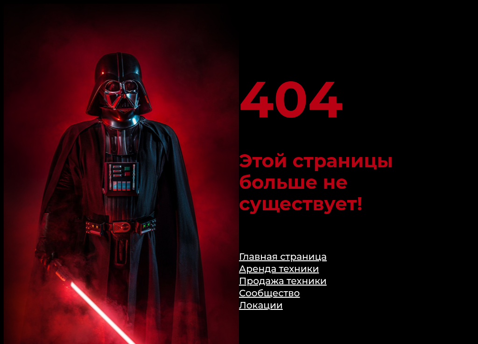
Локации (261, 305)
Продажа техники (283, 281)
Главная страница (283, 256)
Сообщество (269, 293)
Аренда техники (279, 268)
